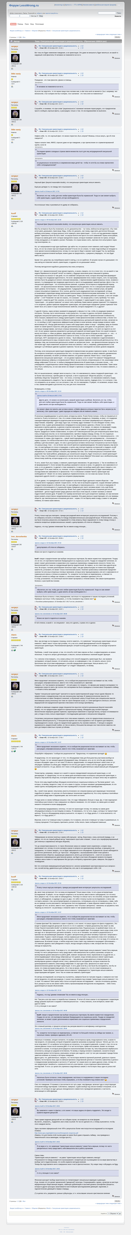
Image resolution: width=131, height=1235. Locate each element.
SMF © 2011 (65, 1229)
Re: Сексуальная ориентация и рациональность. (58, 46)
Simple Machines (71, 1229)
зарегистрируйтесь (51, 13)
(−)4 (81, 511)
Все (24, 37)
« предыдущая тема (102, 34)
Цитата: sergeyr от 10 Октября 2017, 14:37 (48, 742)
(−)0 (81, 48)
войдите (39, 13)
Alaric (14, 635)
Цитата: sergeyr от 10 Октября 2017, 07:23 (48, 543)
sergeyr (14, 46)
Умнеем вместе (88, 5)
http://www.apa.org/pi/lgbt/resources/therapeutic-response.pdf (56, 1133)
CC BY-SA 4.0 (66, 1227)
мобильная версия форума (106, 5)
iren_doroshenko (19, 536)
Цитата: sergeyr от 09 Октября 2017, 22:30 (48, 220)
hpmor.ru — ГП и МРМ (73, 5)
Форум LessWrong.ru (24, 5)
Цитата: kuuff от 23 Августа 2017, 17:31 (47, 191)
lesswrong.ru (59, 5)
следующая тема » (115, 34)
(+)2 (81, 213)
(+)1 (81, 674)
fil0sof (48, 30)
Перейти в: (104, 1213)
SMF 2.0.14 (61, 1229)
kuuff (13, 213)
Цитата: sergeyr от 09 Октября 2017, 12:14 (48, 391)
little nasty (16, 74)
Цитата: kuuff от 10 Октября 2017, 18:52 (47, 1106)
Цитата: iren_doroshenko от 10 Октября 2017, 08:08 (51, 614)
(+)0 (81, 46)
